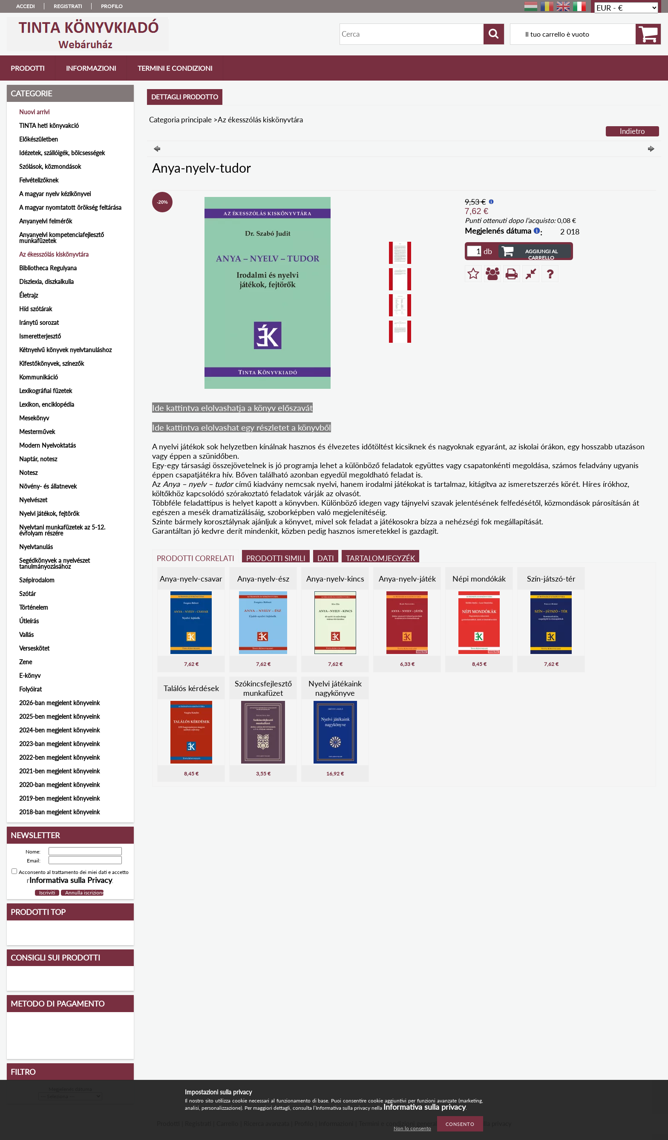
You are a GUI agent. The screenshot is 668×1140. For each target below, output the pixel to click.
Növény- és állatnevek (48, 486)
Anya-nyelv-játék (407, 578)
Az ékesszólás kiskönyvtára (54, 254)
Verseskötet (34, 648)
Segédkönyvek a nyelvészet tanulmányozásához (54, 563)
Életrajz (28, 295)
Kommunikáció (38, 377)
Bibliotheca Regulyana (48, 268)
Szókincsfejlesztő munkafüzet (263, 688)
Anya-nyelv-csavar (191, 578)
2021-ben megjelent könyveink (59, 771)
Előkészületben (38, 139)
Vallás (26, 634)
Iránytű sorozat (39, 322)
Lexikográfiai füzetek (45, 390)
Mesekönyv (34, 418)
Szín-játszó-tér (551, 578)
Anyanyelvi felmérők (45, 221)
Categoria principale (180, 119)
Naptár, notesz (38, 459)
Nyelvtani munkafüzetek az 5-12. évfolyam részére (62, 530)
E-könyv (29, 675)
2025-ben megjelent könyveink (59, 716)
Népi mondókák (479, 578)
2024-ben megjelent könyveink (59, 730)
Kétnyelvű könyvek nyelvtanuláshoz (65, 349)
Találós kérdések (191, 688)
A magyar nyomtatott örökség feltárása (70, 207)
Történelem (33, 607)
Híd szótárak (35, 308)
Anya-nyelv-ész (263, 578)
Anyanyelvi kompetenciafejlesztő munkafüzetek (61, 237)
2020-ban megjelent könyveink (59, 784)
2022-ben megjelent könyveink (59, 757)
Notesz (28, 472)
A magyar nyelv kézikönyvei (55, 193)
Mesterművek (37, 431)
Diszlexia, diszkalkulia (46, 281)
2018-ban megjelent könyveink (59, 812)
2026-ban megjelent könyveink (59, 702)
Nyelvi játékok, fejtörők (49, 513)
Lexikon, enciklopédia (46, 404)
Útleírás (29, 621)
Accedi (25, 6)
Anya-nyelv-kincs (335, 578)
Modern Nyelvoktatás (47, 445)
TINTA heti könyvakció (49, 125)
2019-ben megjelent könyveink (59, 798)
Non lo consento (412, 1128)
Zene (25, 661)
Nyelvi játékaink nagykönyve (335, 688)
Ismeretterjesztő (40, 336)
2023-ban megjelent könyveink (59, 743)
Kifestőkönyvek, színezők (51, 363)
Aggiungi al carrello (541, 253)
